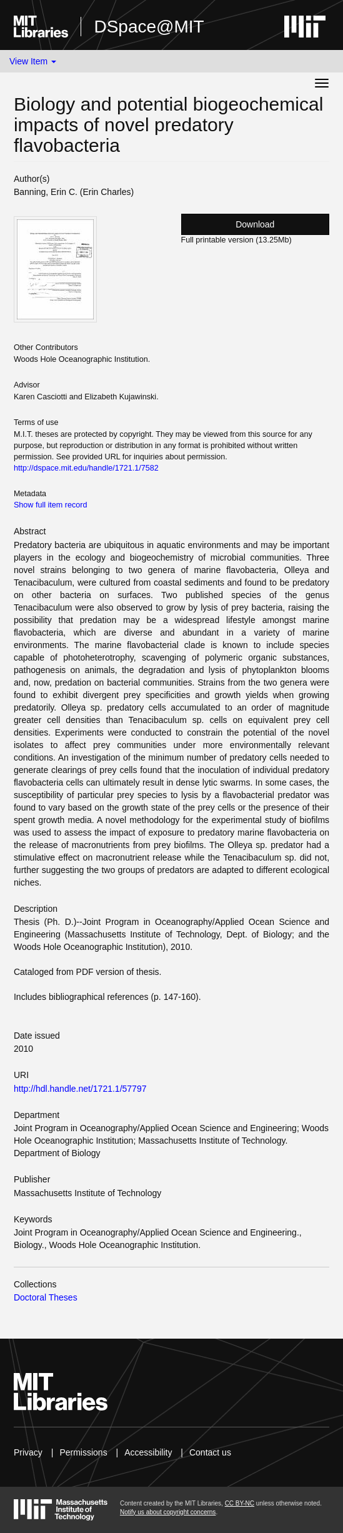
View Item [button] (32, 61)
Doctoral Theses (45, 1297)
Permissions (83, 1452)
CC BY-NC (239, 1503)
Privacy (28, 1452)
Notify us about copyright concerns (168, 1512)
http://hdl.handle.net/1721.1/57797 (80, 1089)
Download (255, 224)
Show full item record (50, 505)
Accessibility (148, 1452)
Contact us (210, 1452)
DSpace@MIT (149, 26)
